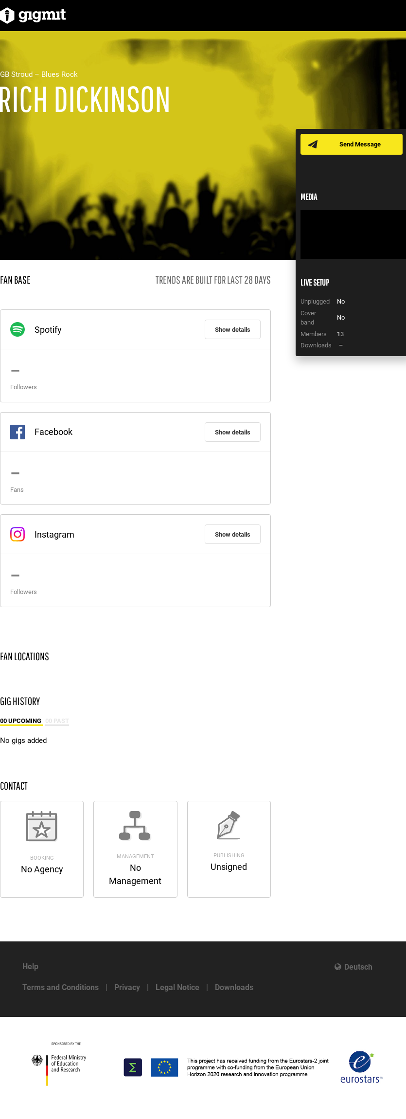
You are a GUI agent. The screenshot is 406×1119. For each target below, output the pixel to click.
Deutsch (358, 967)
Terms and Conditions (60, 987)
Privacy (127, 987)
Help (30, 966)
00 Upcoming (21, 720)
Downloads (234, 987)
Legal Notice (177, 987)
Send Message (360, 144)
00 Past (57, 720)
